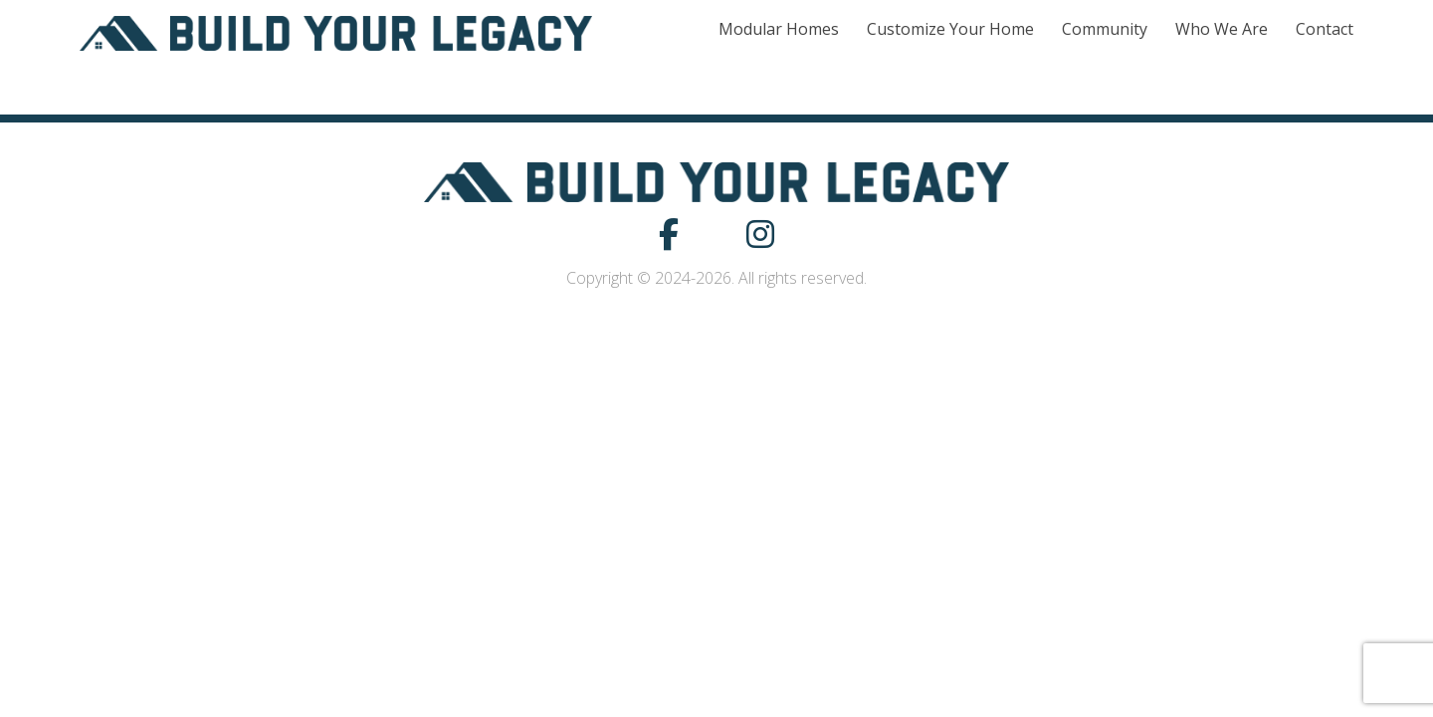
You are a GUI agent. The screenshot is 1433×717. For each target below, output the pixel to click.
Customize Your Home (950, 29)
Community (1104, 29)
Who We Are (1221, 29)
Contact (1324, 29)
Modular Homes (778, 29)
